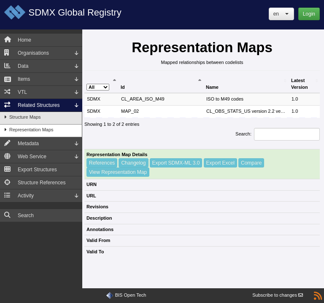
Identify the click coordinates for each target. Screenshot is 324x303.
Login (309, 14)
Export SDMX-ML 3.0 (176, 163)
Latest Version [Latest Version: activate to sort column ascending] (299, 84)
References (102, 163)
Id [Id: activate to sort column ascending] (123, 87)
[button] (281, 14)
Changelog (133, 163)
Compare (251, 163)
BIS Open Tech (130, 295)
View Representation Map (118, 172)
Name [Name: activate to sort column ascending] (212, 87)
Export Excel (220, 163)
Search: (277, 134)
